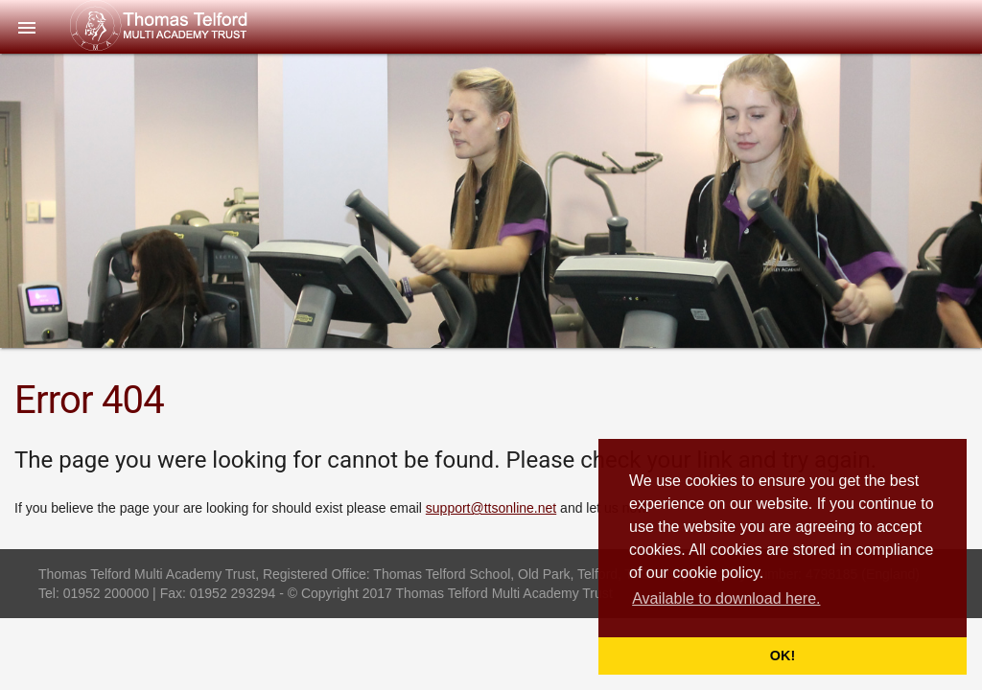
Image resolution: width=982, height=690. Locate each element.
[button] (27, 27)
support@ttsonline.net (491, 508)
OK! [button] (782, 655)
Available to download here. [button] (726, 598)
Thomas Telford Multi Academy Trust (198, 26)
